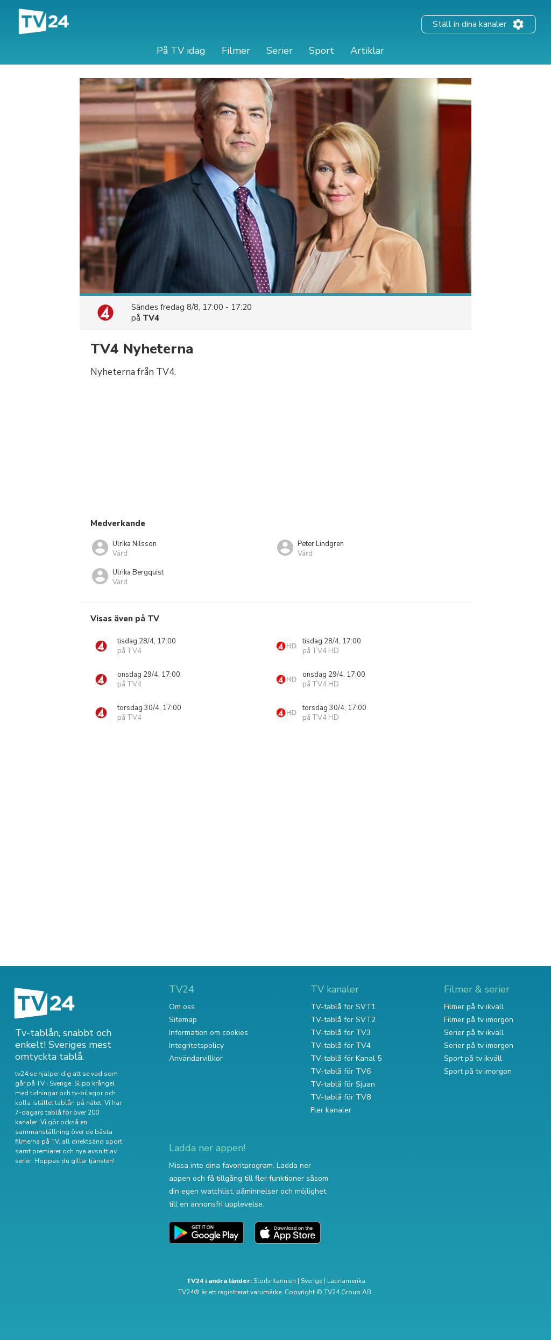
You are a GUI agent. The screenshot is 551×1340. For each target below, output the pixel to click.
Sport (321, 50)
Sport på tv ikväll (473, 1058)
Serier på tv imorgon (478, 1045)
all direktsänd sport (92, 1141)
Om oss (182, 1007)
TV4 (151, 318)
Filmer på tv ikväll (474, 1007)
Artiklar (367, 50)
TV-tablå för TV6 (340, 1071)
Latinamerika (346, 1281)
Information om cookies (208, 1032)
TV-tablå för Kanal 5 (346, 1058)
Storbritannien (274, 1281)
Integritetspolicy (196, 1045)
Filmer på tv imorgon (478, 1020)
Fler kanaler (330, 1110)
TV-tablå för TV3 (340, 1032)
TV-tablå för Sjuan (342, 1084)
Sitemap (183, 1020)
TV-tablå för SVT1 (343, 1007)
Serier (279, 50)
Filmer (236, 50)
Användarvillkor (196, 1058)
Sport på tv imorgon (478, 1071)
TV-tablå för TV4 (340, 1045)
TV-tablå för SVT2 (343, 1020)
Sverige (311, 1281)
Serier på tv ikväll (474, 1032)
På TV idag (181, 50)
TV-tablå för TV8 (340, 1097)
